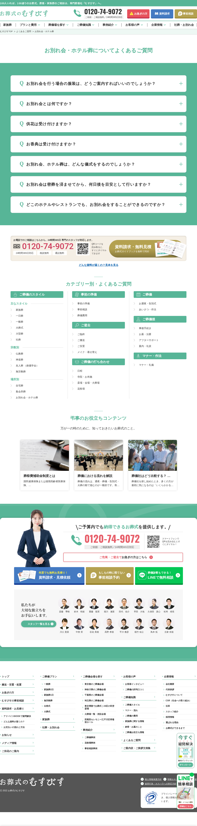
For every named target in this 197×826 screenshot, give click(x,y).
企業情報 (157, 24)
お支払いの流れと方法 (14, 727)
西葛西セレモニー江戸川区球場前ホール (99, 720)
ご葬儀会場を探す (93, 676)
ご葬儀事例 (90, 737)
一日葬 (19, 315)
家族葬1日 (49, 695)
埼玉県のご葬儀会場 (94, 700)
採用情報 (170, 717)
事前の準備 (83, 303)
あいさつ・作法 (147, 309)
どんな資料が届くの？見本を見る (98, 264)
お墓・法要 (145, 334)
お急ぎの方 (140, 13)
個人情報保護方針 (153, 779)
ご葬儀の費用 (131, 716)
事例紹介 (108, 24)
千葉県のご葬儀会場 (94, 695)
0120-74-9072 (103, 11)
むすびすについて (174, 695)
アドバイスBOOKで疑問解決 (17, 716)
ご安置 (81, 346)
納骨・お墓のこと (133, 727)
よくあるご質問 (132, 740)
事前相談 (188, 13)
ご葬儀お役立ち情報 (134, 732)
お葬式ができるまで (175, 728)
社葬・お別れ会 (184, 24)
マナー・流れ (131, 710)
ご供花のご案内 (10, 751)
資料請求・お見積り (13, 708)
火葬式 (19, 327)
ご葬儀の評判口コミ (134, 689)
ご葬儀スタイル (132, 705)
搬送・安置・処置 (11, 684)
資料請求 (164, 13)
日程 (79, 370)
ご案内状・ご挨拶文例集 (136, 748)
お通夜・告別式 (147, 303)
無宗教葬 (21, 371)
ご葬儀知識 (84, 24)
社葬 (18, 339)
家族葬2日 (49, 689)
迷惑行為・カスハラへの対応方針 (160, 784)
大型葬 (19, 333)
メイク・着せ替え (87, 352)
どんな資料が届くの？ (14, 721)
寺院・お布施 (84, 376)
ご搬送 (81, 340)
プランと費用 (28, 24)
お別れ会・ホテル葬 (27, 397)
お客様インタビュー (134, 684)
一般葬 (19, 321)
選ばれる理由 (172, 722)
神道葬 (19, 359)
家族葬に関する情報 (134, 721)
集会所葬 (21, 391)
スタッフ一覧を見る (39, 624)
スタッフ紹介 (172, 711)
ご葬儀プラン (49, 676)
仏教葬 (19, 353)
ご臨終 (81, 334)
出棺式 (47, 706)
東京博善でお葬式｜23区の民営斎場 (99, 707)
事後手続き (145, 328)
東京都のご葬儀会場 (94, 684)
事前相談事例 (91, 748)
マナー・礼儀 (146, 364)
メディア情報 (9, 743)
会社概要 (170, 684)
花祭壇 (81, 388)
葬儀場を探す (56, 24)
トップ (5, 676)
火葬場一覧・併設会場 (95, 714)
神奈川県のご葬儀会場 (95, 689)
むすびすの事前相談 (13, 700)
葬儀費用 (82, 315)
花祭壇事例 (90, 743)
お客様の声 (132, 24)
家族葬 (7, 24)
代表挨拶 (170, 689)
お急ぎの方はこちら (123, 557)
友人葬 (27, 365)
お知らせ (7, 735)
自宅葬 (19, 385)
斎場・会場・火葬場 (88, 382)
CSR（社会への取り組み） (178, 700)
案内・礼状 (145, 346)
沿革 (168, 706)
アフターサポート (149, 340)
